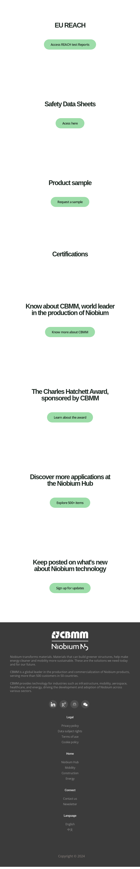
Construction (70, 775)
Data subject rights (70, 733)
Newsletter (70, 806)
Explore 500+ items (70, 504)
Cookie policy (70, 744)
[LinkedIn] (53, 706)
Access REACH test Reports (70, 44)
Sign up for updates (70, 590)
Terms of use (70, 739)
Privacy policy (70, 728)
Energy (70, 781)
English (70, 826)
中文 (70, 832)
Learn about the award (70, 418)
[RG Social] (64, 706)
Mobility (70, 770)
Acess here (70, 123)
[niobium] (70, 651)
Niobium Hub (70, 764)
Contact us (70, 801)
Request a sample (70, 202)
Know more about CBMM (70, 333)
